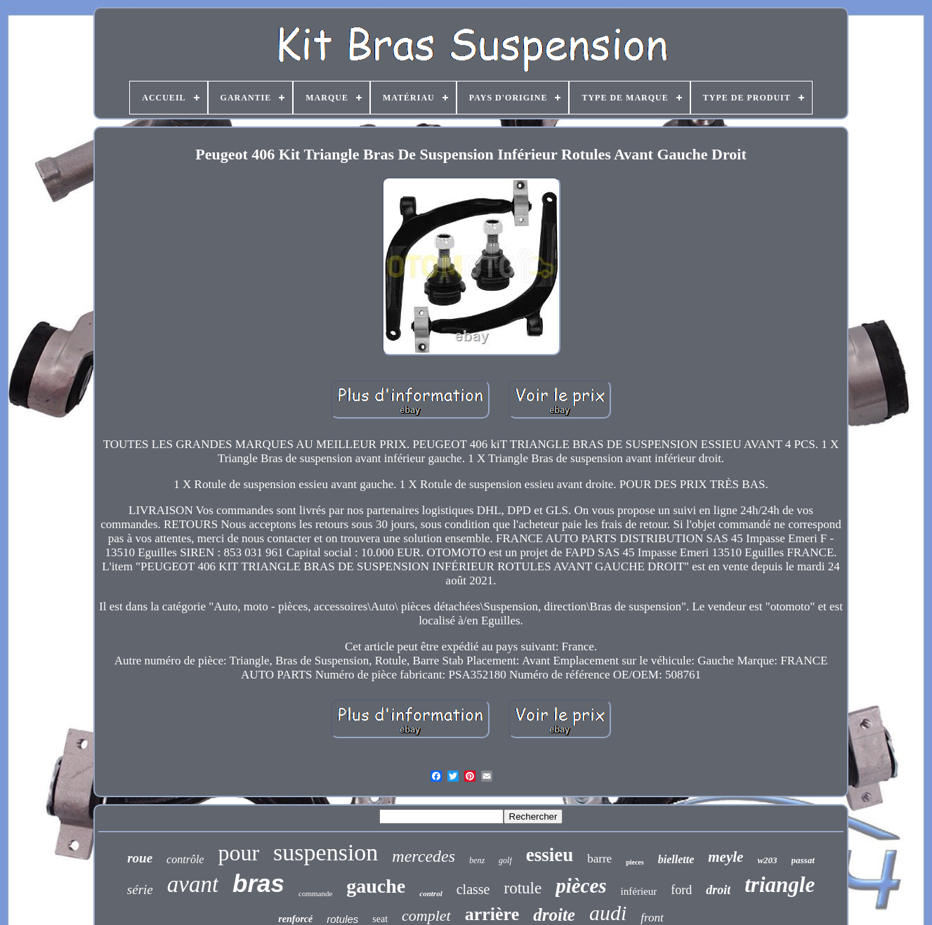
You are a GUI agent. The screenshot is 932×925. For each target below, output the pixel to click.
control (430, 893)
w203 (767, 860)
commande (315, 893)
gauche (375, 886)
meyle (725, 856)
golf (505, 860)
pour (238, 852)
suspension (325, 852)
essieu (550, 854)
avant (192, 884)
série (140, 889)
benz (477, 860)
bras (258, 883)
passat (803, 860)
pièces (581, 885)
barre (599, 858)
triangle (779, 884)
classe (473, 889)
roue (139, 858)
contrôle (185, 859)
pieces (635, 862)
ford (681, 890)
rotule (523, 888)
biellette (676, 859)
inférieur (639, 891)
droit (718, 890)
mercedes (423, 856)
